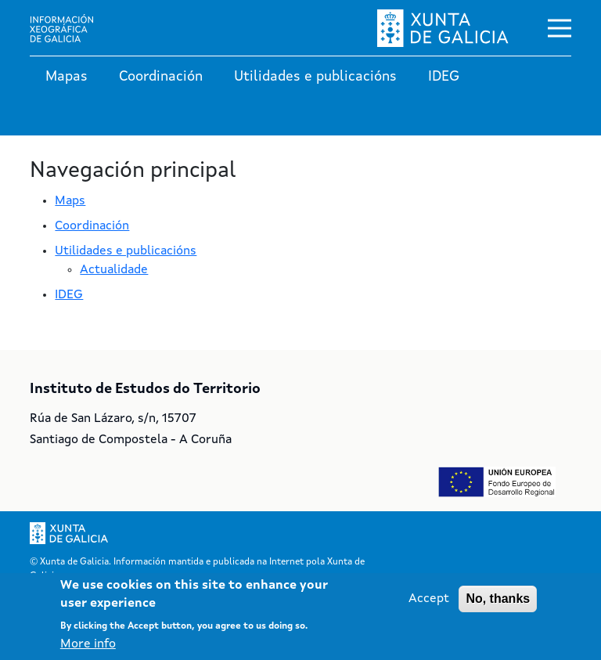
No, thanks (498, 599)
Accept (428, 599)
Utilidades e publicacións (315, 77)
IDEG (443, 77)
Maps (70, 201)
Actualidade (114, 270)
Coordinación (161, 77)
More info (88, 644)
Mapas (66, 77)
